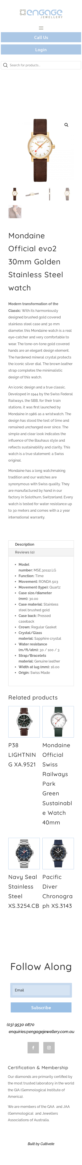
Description (24, 544)
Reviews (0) (25, 552)
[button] (66, 125)
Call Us (41, 37)
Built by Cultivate (41, 1144)
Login (41, 49)
